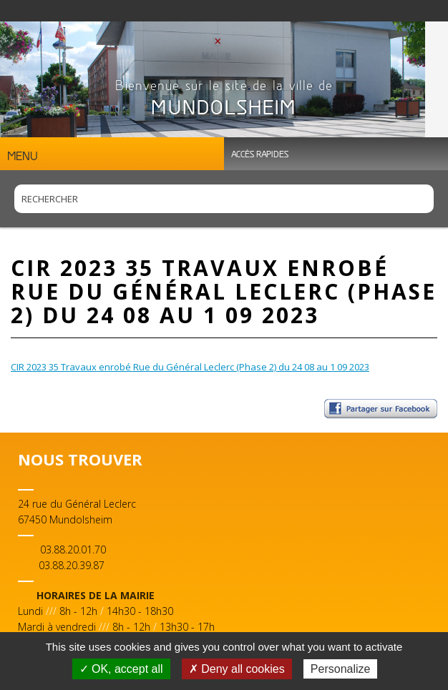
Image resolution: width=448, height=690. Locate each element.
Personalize (341, 669)
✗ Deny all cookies (237, 669)
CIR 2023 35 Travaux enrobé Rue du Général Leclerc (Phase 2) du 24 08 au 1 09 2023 (190, 366)
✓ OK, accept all (121, 669)
